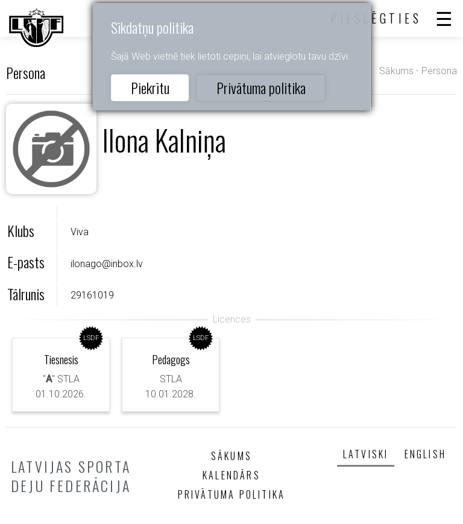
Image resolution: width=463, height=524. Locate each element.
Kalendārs (231, 475)
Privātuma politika (261, 87)
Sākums (396, 71)
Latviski (366, 454)
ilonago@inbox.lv (107, 264)
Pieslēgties (376, 18)
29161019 (92, 295)
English (425, 454)
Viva (80, 232)
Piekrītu (150, 87)
